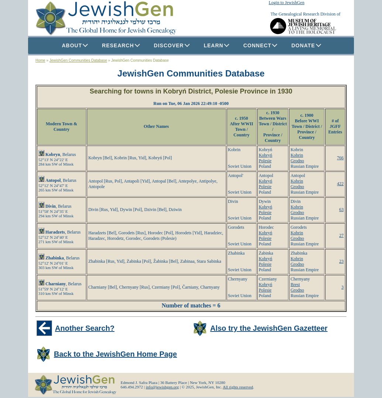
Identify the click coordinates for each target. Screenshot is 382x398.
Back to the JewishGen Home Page (115, 354)
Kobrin (296, 155)
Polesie (265, 160)
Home (40, 60)
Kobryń (265, 155)
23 (341, 261)
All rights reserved (238, 387)
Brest (295, 284)
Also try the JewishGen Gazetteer (269, 328)
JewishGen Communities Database (78, 60)
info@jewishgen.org (162, 387)
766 (340, 157)
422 (340, 183)
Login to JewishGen (286, 2)
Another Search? (84, 328)
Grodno (297, 160)
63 (341, 209)
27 (341, 235)
